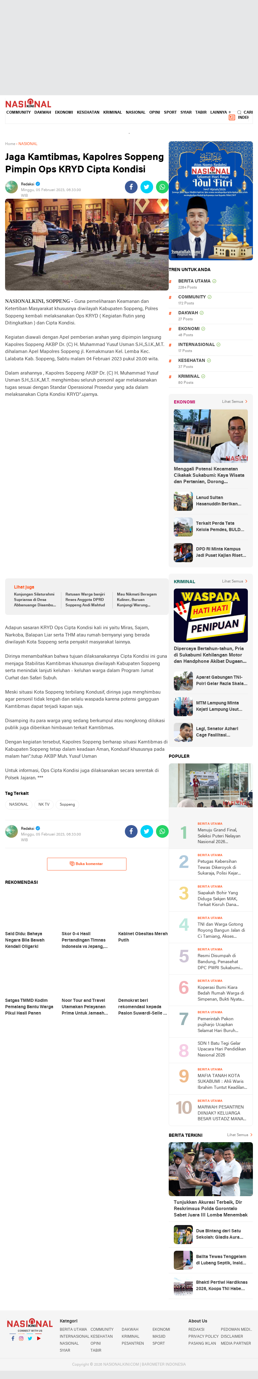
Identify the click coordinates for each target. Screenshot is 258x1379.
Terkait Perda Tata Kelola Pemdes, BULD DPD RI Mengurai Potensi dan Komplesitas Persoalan (222, 527)
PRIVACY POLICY (203, 1337)
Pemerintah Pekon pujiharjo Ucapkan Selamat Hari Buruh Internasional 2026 (216, 1025)
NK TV (44, 805)
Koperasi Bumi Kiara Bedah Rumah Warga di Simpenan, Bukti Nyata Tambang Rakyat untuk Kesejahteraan (221, 994)
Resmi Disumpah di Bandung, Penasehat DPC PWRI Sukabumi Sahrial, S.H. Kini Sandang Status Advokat (223, 962)
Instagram (21, 1341)
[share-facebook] (131, 187)
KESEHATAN (88, 113)
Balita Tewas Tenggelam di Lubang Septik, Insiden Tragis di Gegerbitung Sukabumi (222, 1261)
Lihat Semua (232, 402)
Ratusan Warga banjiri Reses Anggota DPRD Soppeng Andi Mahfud (85, 600)
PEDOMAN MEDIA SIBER (237, 1330)
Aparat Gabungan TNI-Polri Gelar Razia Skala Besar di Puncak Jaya (220, 681)
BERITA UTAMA (194, 281)
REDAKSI (196, 1330)
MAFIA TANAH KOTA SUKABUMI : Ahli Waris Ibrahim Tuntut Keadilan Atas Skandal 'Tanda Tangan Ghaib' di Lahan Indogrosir (221, 1082)
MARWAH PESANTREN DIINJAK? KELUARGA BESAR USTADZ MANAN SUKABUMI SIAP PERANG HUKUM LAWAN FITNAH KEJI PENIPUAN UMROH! (222, 1114)
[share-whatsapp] (162, 187)
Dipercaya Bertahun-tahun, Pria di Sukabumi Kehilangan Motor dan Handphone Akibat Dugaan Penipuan (209, 655)
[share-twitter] (146, 187)
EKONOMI (64, 113)
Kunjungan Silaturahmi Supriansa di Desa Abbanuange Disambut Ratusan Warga (34, 600)
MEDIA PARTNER (236, 1344)
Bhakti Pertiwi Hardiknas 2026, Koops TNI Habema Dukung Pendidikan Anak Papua (222, 1286)
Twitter (30, 1341)
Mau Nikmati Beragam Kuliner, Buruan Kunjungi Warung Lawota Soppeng (137, 600)
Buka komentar (86, 863)
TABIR (201, 113)
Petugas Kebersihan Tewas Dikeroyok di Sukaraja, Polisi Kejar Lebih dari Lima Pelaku (220, 868)
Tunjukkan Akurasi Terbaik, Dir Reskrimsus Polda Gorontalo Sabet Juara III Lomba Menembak (211, 1209)
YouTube (38, 1341)
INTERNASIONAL (196, 345)
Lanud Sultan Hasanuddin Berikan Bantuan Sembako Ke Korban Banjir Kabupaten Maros (222, 502)
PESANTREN (133, 1344)
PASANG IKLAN (202, 1344)
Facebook (13, 1341)
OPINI (154, 113)
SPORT (170, 113)
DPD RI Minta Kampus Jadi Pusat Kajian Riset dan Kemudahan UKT (219, 553)
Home (10, 144)
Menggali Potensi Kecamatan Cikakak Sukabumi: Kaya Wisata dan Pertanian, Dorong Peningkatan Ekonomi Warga (209, 476)
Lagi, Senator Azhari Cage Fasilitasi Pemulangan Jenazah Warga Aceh (218, 733)
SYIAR (186, 113)
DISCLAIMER (232, 1337)
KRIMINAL (112, 113)
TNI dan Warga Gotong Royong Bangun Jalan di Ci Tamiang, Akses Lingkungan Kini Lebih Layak (221, 931)
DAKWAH (42, 113)
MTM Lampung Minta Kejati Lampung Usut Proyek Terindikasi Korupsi (217, 707)
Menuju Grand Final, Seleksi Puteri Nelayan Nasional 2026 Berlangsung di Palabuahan (219, 836)
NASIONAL (136, 113)
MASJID (159, 1337)
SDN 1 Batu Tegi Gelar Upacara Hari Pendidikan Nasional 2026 (222, 1049)
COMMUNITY (18, 113)
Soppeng (67, 805)
